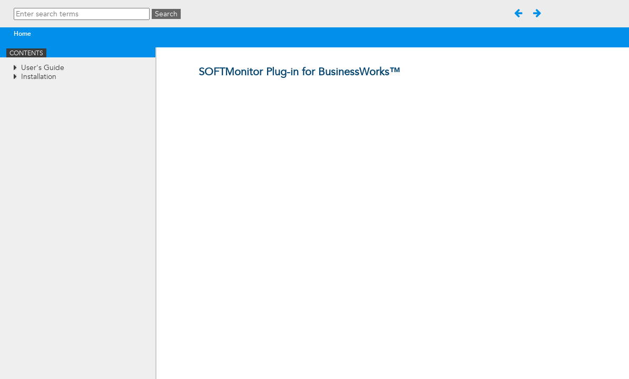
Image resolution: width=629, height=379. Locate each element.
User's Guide (42, 67)
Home (22, 33)
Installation (38, 76)
